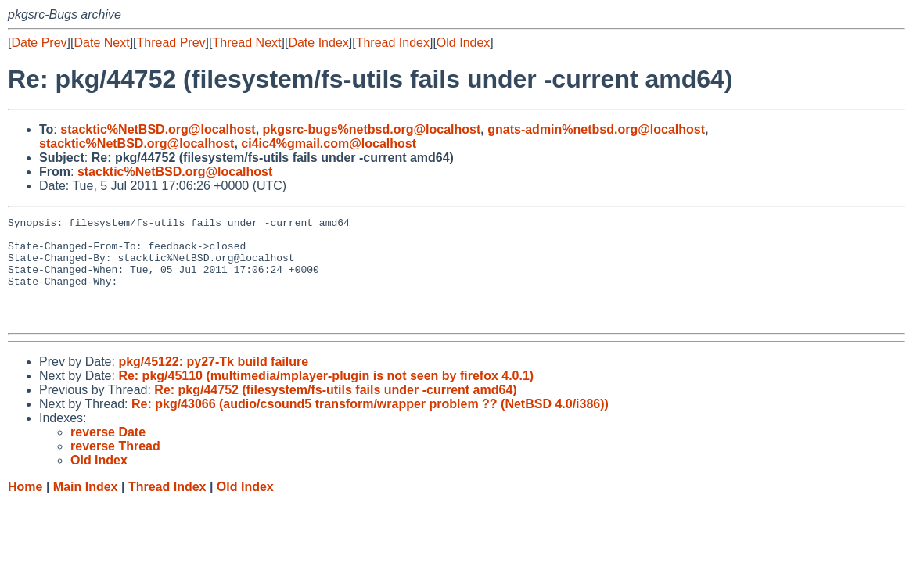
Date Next (101, 42)
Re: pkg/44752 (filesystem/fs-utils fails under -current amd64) (335, 411)
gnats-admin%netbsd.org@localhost (596, 129)
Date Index (318, 42)
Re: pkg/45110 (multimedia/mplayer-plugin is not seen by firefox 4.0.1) (326, 396)
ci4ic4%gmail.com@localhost (328, 143)
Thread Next (246, 42)
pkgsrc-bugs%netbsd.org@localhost (372, 129)
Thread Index (393, 42)
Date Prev (38, 42)
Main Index (85, 508)
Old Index (463, 42)
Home (25, 508)
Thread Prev (171, 42)
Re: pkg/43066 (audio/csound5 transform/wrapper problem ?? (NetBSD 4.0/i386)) (370, 425)
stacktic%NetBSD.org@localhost (157, 129)
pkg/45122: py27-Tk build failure (213, 382)
